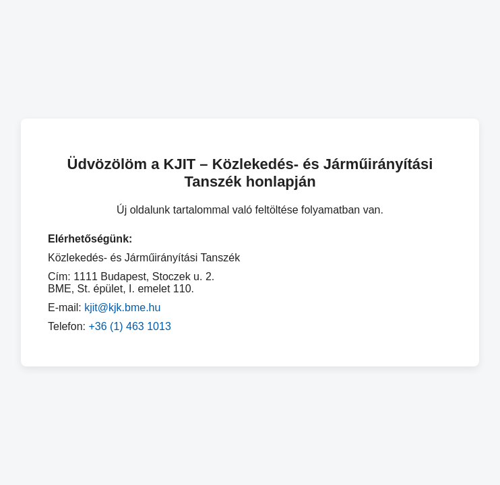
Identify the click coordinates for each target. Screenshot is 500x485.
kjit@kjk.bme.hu (122, 307)
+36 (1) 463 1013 (129, 326)
